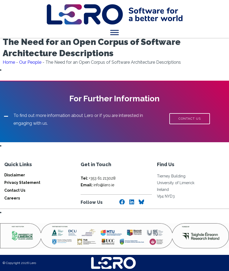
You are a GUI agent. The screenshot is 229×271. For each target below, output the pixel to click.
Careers (12, 198)
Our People (30, 62)
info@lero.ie (97, 185)
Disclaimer (14, 175)
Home (9, 62)
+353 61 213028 (98, 178)
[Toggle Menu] (114, 32)
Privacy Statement (22, 182)
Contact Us (14, 190)
